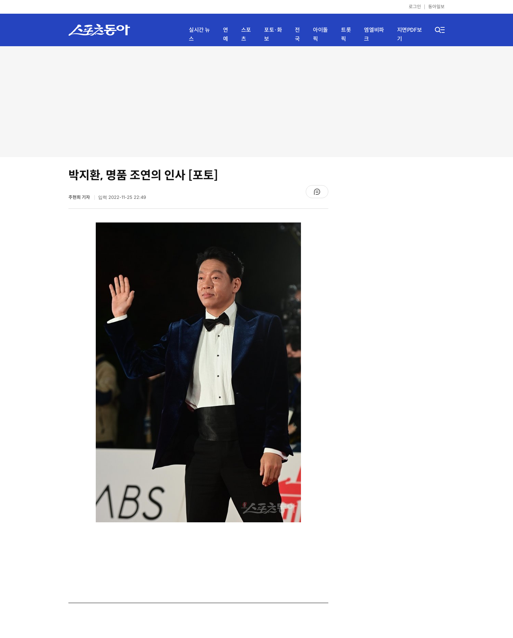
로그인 (415, 7)
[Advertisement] (256, 101)
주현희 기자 (79, 197)
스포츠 (246, 34)
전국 (297, 34)
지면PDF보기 (409, 34)
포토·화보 (273, 34)
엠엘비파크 (374, 34)
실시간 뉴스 (199, 34)
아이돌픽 (320, 34)
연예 (225, 34)
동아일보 (436, 7)
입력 (122, 197)
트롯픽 (346, 34)
